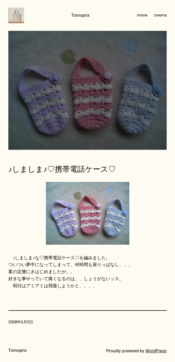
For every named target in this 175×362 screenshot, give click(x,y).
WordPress (156, 350)
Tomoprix (80, 15)
